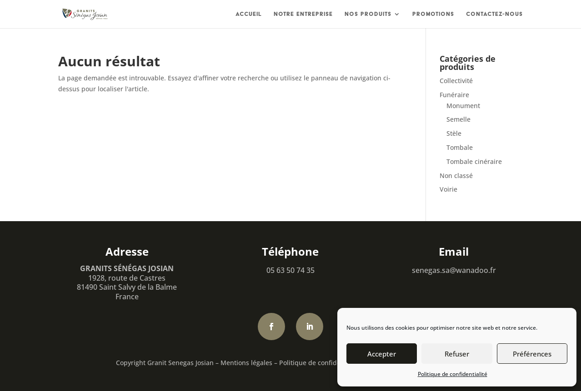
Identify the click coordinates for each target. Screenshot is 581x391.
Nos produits (368, 14)
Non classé (456, 175)
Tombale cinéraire (474, 161)
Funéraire (454, 94)
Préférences (532, 353)
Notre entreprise (303, 14)
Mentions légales (246, 362)
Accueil (248, 14)
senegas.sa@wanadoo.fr (454, 270)
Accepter (381, 353)
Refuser (457, 353)
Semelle (458, 119)
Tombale (459, 147)
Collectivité (456, 80)
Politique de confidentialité (452, 374)
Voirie (448, 189)
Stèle (453, 133)
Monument (463, 105)
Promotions (433, 14)
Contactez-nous (494, 14)
